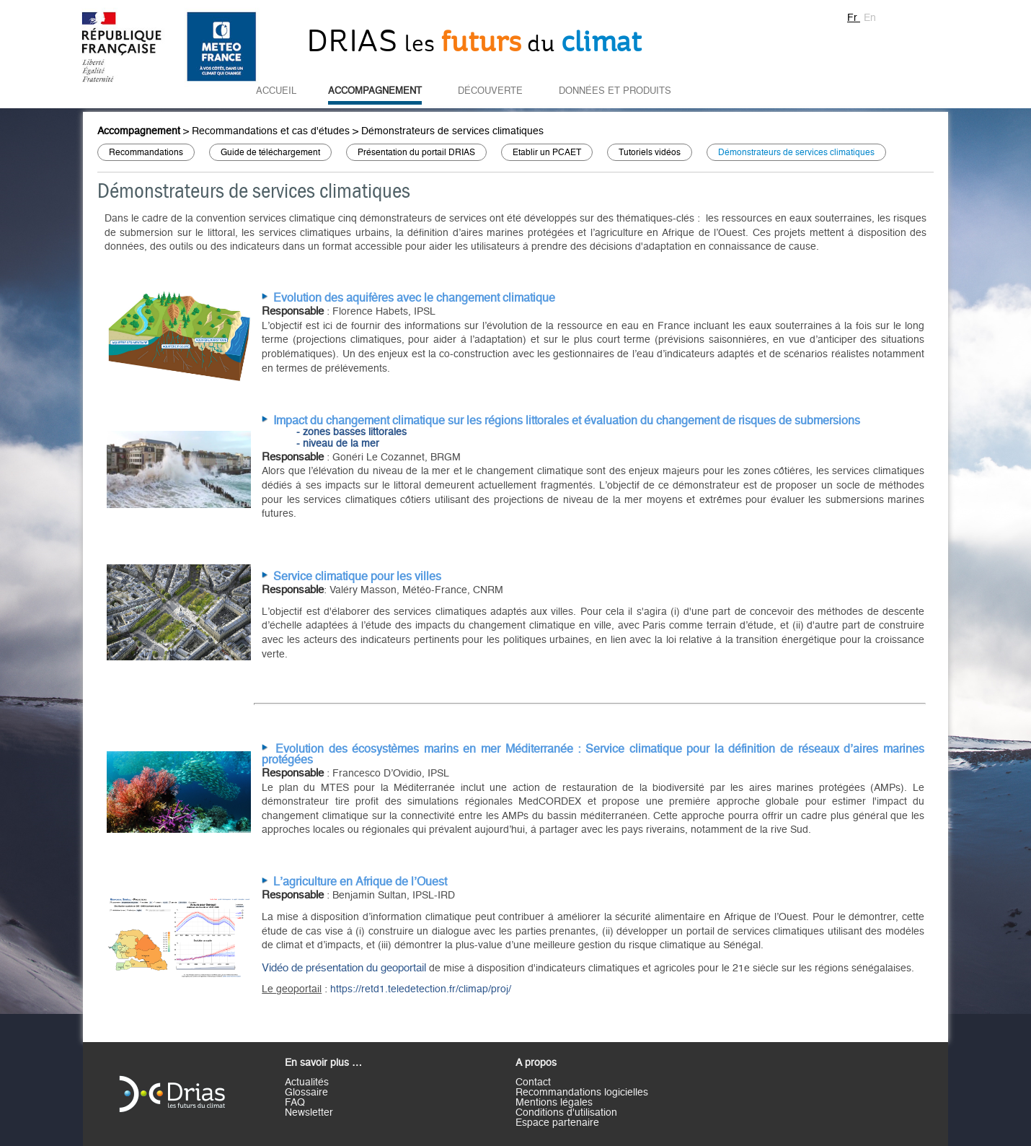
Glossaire (306, 1093)
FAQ (295, 1103)
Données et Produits (615, 91)
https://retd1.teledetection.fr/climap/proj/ (420, 989)
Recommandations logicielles (582, 1093)
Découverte (490, 91)
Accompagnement (375, 91)
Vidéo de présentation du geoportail (345, 968)
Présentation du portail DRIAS (416, 152)
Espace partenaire (557, 1123)
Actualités (307, 1082)
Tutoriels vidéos (650, 152)
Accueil (276, 91)
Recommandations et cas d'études (271, 131)
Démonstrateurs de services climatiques (452, 131)
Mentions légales (554, 1103)
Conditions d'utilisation (566, 1113)
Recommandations (146, 152)
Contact (533, 1082)
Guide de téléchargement (270, 152)
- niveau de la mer (337, 444)
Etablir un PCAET (547, 152)
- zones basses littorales (351, 432)
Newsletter (309, 1113)
